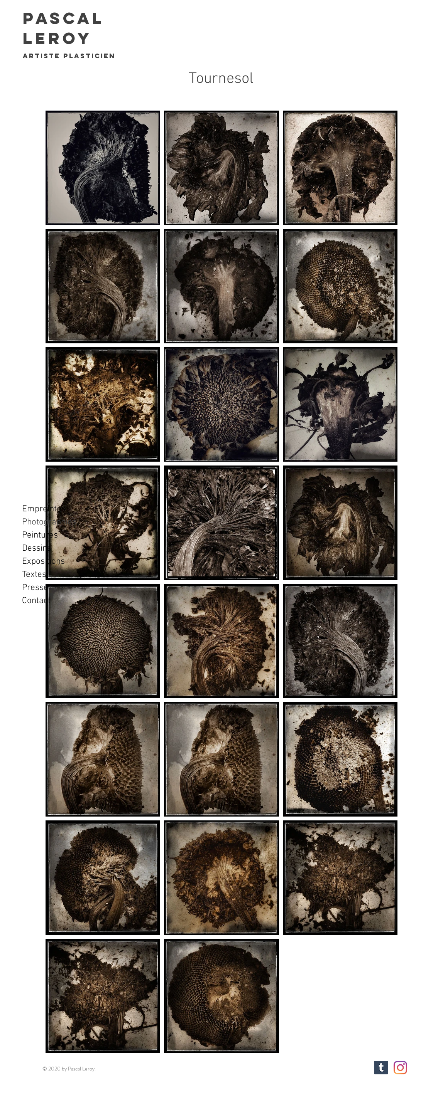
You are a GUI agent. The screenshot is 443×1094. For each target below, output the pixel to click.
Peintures (40, 535)
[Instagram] (400, 1067)
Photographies (49, 522)
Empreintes (44, 509)
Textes (34, 574)
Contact (36, 600)
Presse (35, 587)
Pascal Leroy (63, 28)
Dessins (36, 548)
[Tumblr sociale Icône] (381, 1067)
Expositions (43, 561)
